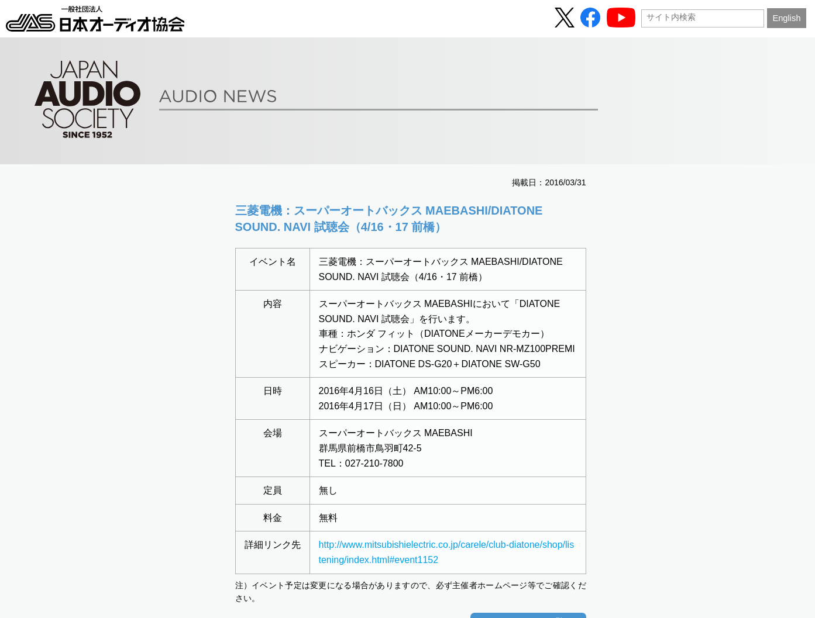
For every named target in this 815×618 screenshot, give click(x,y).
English (786, 18)
